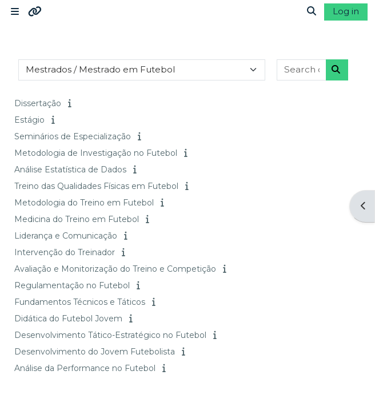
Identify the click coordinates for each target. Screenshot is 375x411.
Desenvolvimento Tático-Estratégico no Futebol (110, 335)
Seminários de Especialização (72, 136)
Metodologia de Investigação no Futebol (95, 153)
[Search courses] (302, 69)
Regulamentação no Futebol (72, 285)
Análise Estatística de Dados (70, 169)
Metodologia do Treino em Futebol (84, 203)
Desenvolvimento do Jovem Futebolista (94, 351)
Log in (346, 11)
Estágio (29, 120)
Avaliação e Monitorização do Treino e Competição (115, 269)
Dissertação (37, 103)
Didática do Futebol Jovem (68, 318)
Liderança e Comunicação (65, 236)
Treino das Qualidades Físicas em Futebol (96, 186)
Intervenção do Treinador (64, 252)
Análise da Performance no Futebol (84, 368)
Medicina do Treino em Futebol (76, 219)
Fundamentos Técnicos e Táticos (79, 302)
